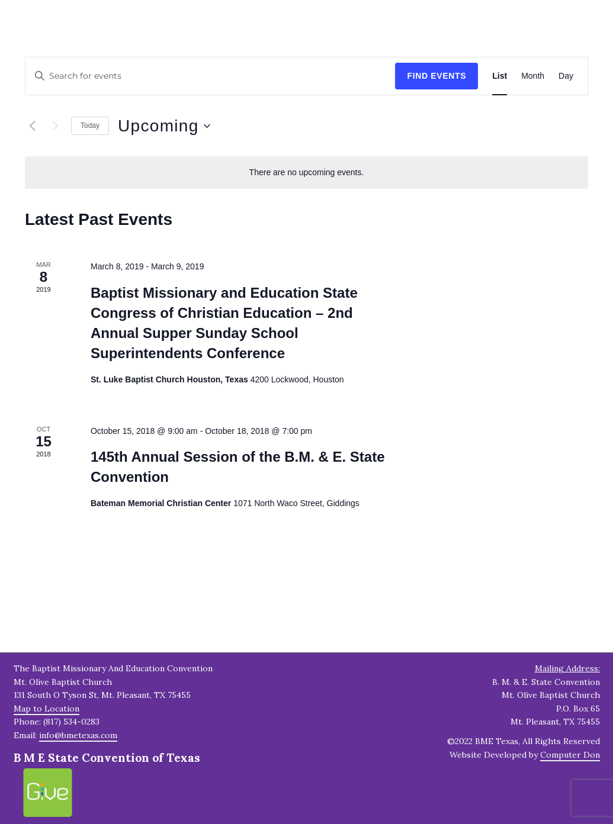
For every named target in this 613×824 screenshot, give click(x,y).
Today (90, 125)
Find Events (436, 76)
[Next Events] (55, 126)
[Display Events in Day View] (566, 76)
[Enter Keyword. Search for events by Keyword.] (210, 76)
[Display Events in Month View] (532, 76)
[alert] (306, 172)
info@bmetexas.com (78, 735)
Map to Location (46, 708)
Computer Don (570, 754)
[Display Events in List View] (499, 76)
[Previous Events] (32, 126)
